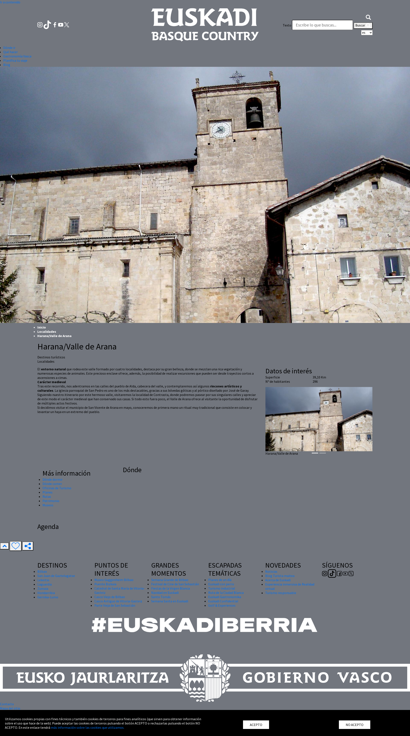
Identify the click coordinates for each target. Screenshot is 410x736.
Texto (287, 25)
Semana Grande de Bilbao (169, 580)
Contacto (7, 704)
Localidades (46, 331)
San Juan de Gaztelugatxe (56, 576)
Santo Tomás (161, 597)
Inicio (41, 327)
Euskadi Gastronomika (224, 597)
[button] (368, 17)
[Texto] (322, 25)
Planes (47, 492)
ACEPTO (256, 725)
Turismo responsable (280, 593)
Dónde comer (52, 484)
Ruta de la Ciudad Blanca (226, 592)
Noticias (271, 571)
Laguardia (44, 584)
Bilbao (42, 571)
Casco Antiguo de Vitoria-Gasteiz (118, 601)
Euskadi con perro (221, 584)
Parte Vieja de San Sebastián (114, 605)
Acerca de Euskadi (278, 580)
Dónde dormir (52, 479)
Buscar (363, 25)
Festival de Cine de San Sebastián (175, 584)
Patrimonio (50, 501)
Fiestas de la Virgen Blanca (170, 588)
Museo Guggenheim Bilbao (113, 580)
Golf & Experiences (222, 605)
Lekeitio (43, 580)
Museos (47, 505)
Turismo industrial (221, 588)
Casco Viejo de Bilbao (109, 597)
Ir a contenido (10, 2)
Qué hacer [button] (10, 52)
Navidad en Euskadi (165, 592)
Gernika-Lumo (47, 597)
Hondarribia (46, 593)
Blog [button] (6, 65)
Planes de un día (219, 580)
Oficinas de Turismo (56, 488)
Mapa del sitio (10, 708)
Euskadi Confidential (223, 601)
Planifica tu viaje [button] (15, 60)
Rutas (46, 496)
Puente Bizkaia (105, 584)
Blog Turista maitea (279, 576)
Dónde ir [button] (9, 47)
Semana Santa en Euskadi (169, 601)
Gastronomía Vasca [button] (17, 56)
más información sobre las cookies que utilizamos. (87, 727)
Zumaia (42, 588)
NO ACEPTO (354, 725)
